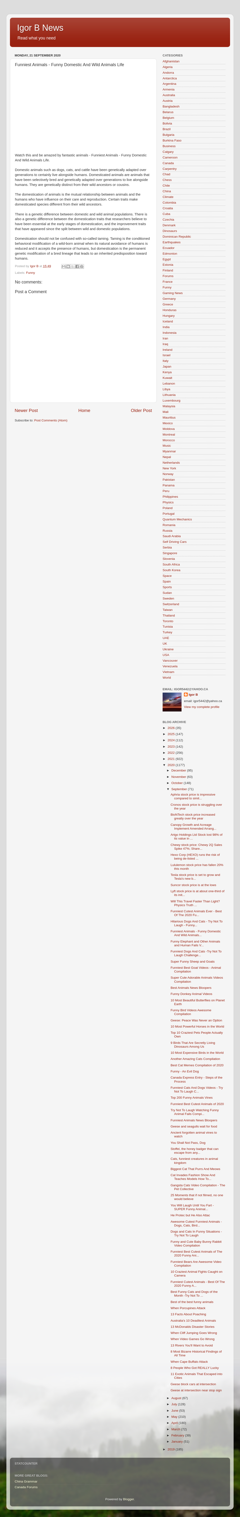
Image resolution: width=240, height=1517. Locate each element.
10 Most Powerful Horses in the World (197, 1026)
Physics (168, 502)
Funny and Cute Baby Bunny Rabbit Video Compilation (196, 1243)
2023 (172, 746)
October (177, 783)
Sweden (168, 598)
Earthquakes (172, 242)
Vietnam (168, 672)
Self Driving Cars (175, 542)
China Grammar (26, 1481)
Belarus (168, 112)
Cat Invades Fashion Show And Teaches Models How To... (193, 1177)
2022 (172, 752)
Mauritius (169, 417)
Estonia (168, 264)
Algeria (168, 67)
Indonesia (170, 332)
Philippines (170, 496)
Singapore (170, 553)
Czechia (168, 219)
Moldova (169, 429)
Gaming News (173, 293)
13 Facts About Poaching (188, 1314)
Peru (166, 491)
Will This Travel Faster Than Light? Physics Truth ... (195, 903)
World (167, 677)
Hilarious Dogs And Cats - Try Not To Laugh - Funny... (197, 923)
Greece (168, 304)
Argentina (169, 84)
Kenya (167, 372)
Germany (169, 298)
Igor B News (40, 28)
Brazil (167, 129)
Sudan (167, 593)
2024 (172, 740)
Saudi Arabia (172, 536)
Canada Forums (26, 1487)
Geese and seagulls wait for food (194, 1126)
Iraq (165, 344)
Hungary (169, 315)
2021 (172, 759)
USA (166, 655)
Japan (167, 366)
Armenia (168, 89)
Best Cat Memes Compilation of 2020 (197, 1065)
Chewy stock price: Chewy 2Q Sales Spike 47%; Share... (196, 846)
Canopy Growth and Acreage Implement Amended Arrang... (194, 826)
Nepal (167, 457)
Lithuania (169, 395)
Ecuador (168, 248)
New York (169, 468)
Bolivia (167, 123)
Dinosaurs (170, 231)
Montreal (169, 434)
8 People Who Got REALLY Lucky (195, 1368)
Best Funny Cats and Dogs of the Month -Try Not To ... (194, 1293)
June (175, 1410)
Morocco (169, 440)
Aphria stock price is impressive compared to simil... (193, 796)
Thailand (169, 615)
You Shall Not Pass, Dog (188, 1142)
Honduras (170, 310)
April (175, 1423)
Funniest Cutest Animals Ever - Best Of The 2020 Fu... (196, 913)
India (166, 327)
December (179, 770)
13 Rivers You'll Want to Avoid (192, 1345)
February (178, 1435)
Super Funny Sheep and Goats (193, 961)
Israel (166, 355)
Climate (168, 197)
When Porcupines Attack (188, 1308)
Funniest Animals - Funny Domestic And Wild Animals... (196, 933)
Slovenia (169, 559)
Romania (169, 525)
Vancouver (170, 660)
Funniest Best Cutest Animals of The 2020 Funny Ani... (196, 1253)
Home (84, 410)
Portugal (168, 513)
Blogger (128, 1499)
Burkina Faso (172, 140)
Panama (168, 485)
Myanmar (169, 451)
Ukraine (168, 649)
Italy (166, 361)
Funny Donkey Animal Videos (191, 994)
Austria (168, 101)
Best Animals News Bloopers (191, 988)
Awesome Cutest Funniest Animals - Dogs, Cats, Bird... (196, 1223)
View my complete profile (201, 707)
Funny (30, 272)
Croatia (168, 208)
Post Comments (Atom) (50, 420)
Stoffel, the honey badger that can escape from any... (194, 1150)
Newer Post (26, 410)
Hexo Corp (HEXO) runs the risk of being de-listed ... (195, 856)
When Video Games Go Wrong (193, 1339)
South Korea (171, 570)
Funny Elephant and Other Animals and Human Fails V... (195, 943)
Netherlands (171, 462)
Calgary (168, 152)
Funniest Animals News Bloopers (194, 1120)
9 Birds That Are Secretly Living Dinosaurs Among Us (193, 1044)
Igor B (193, 694)
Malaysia (169, 406)
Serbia (167, 547)
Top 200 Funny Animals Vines (192, 1097)
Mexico (168, 423)
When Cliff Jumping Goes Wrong (194, 1333)
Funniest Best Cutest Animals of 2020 (197, 1104)
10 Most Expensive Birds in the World (197, 1052)
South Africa (171, 564)
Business (169, 146)
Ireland (167, 349)
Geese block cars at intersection (193, 1384)
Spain (167, 581)
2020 (172, 765)
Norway (168, 474)
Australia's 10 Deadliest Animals (193, 1320)
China (167, 191)
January (177, 1441)
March (176, 1429)
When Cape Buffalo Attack (189, 1361)
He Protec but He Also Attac (190, 1215)
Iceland (168, 321)
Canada (168, 163)
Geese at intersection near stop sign (196, 1390)
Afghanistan (171, 61)
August (176, 1398)
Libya (166, 389)
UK (165, 643)
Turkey (167, 632)
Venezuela (170, 666)
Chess (167, 180)
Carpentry (170, 169)
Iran (165, 338)
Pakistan (169, 479)
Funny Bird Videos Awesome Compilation (191, 1012)
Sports (167, 587)
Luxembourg (171, 400)
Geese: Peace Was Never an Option (196, 1020)
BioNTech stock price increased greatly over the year (193, 816)
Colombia (169, 202)
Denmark (169, 225)
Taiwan (168, 610)
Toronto (168, 621)
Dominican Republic (177, 236)
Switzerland (171, 604)
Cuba (166, 214)
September (179, 789)
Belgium (168, 118)
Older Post (141, 410)
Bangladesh (171, 106)
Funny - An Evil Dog (185, 1071)
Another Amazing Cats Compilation (195, 1059)
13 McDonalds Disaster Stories (192, 1326)
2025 (172, 734)
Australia (169, 95)
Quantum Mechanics (177, 519)
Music (167, 445)
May (174, 1416)
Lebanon (169, 383)
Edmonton (170, 253)
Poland (168, 508)
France (168, 281)
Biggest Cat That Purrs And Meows (195, 1169)
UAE (166, 638)
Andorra (168, 72)
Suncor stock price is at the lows (193, 885)
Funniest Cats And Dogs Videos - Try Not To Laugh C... (197, 1089)
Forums (168, 276)
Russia (167, 530)
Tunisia (168, 626)
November (179, 777)
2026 (172, 728)
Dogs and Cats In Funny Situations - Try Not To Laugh (196, 1233)
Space (167, 576)
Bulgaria (168, 135)
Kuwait (167, 378)
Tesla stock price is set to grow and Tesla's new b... (195, 876)
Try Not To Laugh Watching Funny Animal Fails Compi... (195, 1112)
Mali (166, 412)
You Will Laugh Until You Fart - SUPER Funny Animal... (192, 1207)
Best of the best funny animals (192, 1302)
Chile (166, 185)
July (174, 1404)
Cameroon (170, 157)
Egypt (167, 259)
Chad (166, 174)
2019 (172, 1449)
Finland (168, 270)
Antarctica (170, 78)
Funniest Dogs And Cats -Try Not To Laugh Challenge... (196, 953)
